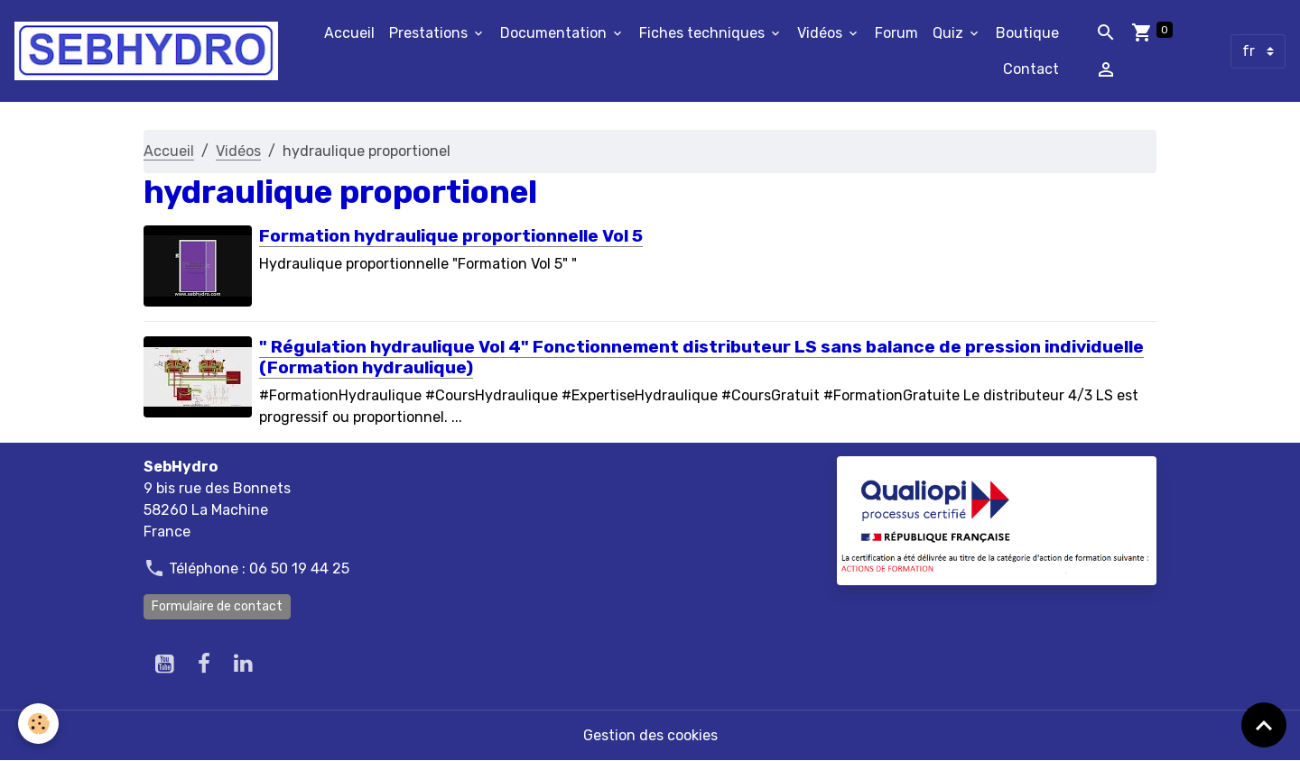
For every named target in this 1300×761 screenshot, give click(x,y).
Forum (896, 32)
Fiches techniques (703, 32)
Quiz (950, 32)
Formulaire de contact (217, 606)
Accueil (349, 32)
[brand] (146, 50)
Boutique (1027, 32)
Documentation (555, 32)
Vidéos (821, 32)
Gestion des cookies (650, 735)
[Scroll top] (1263, 724)
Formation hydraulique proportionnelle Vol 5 (451, 235)
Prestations (430, 32)
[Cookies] (38, 723)
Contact (1031, 69)
